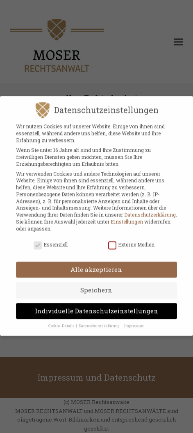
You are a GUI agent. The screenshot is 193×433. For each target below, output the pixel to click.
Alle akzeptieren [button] (96, 265)
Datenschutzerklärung (150, 210)
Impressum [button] (134, 321)
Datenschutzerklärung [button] (99, 321)
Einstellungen (127, 217)
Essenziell (51, 240)
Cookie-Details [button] (61, 321)
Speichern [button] (96, 286)
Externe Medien (131, 240)
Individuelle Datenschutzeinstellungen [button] (96, 306)
